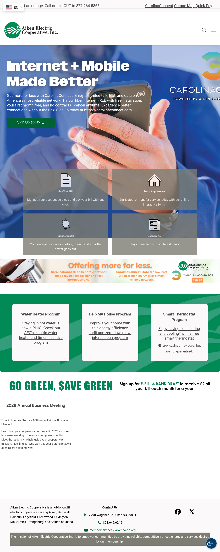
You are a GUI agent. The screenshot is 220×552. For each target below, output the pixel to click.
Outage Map (184, 6)
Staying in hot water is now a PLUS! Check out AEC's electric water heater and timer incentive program (41, 300)
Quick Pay (203, 6)
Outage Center (134, 186)
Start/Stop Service (85, 186)
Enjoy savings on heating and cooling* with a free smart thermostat (179, 301)
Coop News (184, 186)
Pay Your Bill (36, 186)
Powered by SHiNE (136, 536)
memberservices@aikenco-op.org (113, 497)
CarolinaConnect (159, 6)
